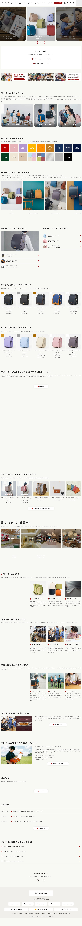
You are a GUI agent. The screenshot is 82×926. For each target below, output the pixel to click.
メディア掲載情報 (29, 862)
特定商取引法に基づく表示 (65, 862)
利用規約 (21, 862)
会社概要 (44, 862)
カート (74, 3)
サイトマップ (14, 862)
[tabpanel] (41, 24)
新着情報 (64, 3)
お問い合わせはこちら (41, 842)
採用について (37, 862)
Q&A (67, 3)
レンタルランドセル (22, 3)
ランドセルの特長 (11, 523)
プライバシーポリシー (53, 862)
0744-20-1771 (42, 847)
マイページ (70, 3)
